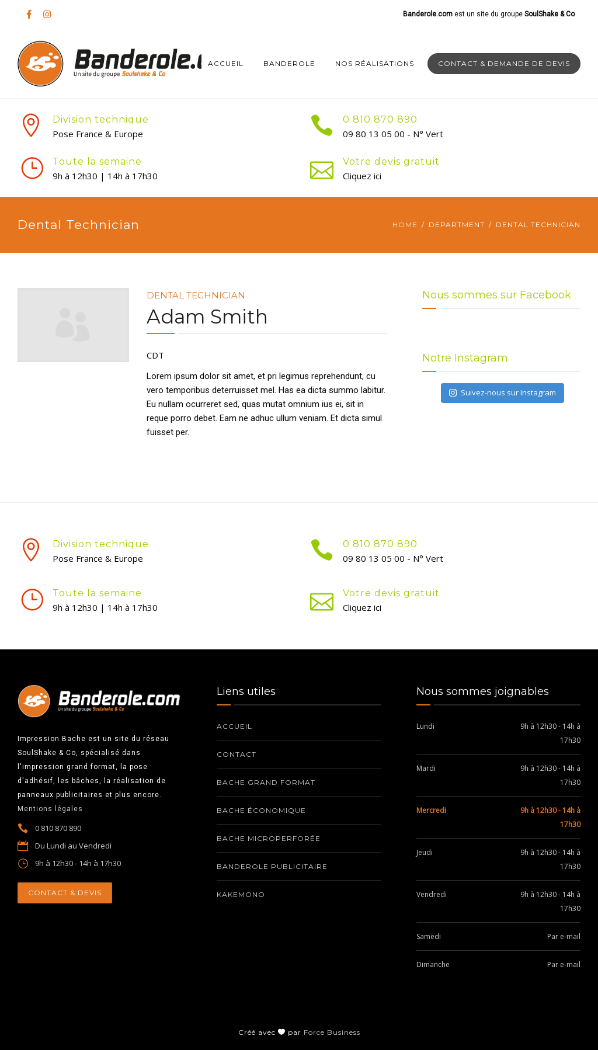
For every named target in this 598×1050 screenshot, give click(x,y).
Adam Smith (207, 316)
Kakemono (241, 894)
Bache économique (261, 810)
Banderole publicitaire (272, 866)
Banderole (289, 63)
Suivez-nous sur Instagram (502, 392)
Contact (236, 754)
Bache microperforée (269, 838)
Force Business (332, 1032)
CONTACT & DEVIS (65, 892)
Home (405, 224)
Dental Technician (196, 295)
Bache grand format (266, 782)
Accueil (226, 63)
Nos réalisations (374, 63)
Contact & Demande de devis (504, 63)
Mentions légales (50, 809)
